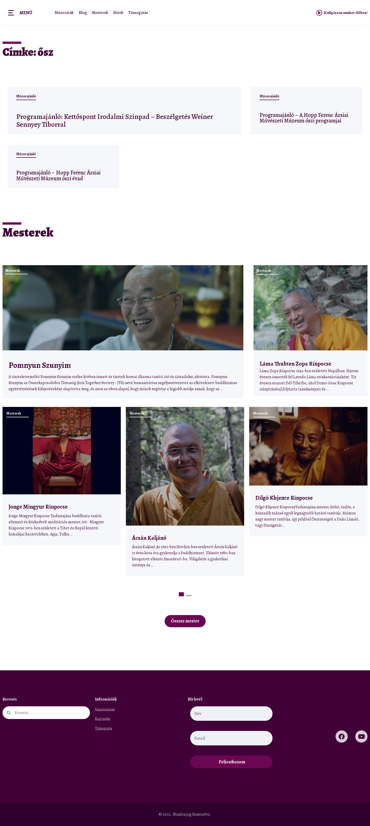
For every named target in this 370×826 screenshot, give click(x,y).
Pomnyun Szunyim (40, 365)
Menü (26, 13)
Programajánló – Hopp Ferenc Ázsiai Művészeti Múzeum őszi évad (58, 175)
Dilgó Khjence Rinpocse (284, 498)
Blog (83, 12)
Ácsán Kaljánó (149, 538)
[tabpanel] (61, 476)
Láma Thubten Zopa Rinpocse (295, 364)
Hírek (118, 12)
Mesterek (100, 12)
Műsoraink (64, 12)
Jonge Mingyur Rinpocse (38, 507)
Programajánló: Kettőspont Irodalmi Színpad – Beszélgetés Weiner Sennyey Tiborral (112, 120)
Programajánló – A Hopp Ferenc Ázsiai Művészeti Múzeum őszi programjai (304, 117)
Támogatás (138, 12)
